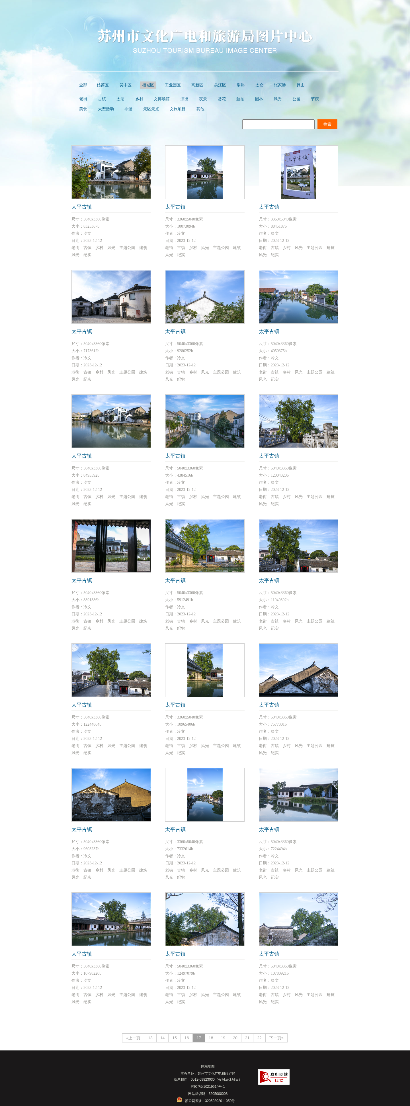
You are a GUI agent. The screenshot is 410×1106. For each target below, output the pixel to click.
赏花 (222, 99)
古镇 (102, 99)
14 (162, 1038)
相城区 (148, 85)
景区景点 (151, 109)
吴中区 (126, 85)
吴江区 (220, 85)
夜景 (203, 99)
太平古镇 (81, 207)
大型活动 (106, 109)
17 (198, 1038)
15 (174, 1038)
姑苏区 (103, 85)
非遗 (128, 109)
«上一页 (133, 1038)
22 (259, 1038)
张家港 (280, 85)
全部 (83, 85)
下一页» (276, 1038)
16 (186, 1038)
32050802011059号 (220, 1101)
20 (235, 1038)
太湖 (120, 99)
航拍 (240, 99)
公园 (296, 99)
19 (223, 1038)
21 (247, 1038)
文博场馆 (162, 99)
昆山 (301, 85)
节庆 (315, 99)
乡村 (139, 99)
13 (150, 1038)
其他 (200, 109)
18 (211, 1038)
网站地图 (208, 1066)
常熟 (241, 85)
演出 (184, 99)
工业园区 (173, 85)
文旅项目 (178, 109)
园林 (259, 99)
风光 (278, 99)
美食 (83, 109)
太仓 (259, 85)
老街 (83, 99)
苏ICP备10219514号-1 (208, 1087)
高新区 (197, 85)
